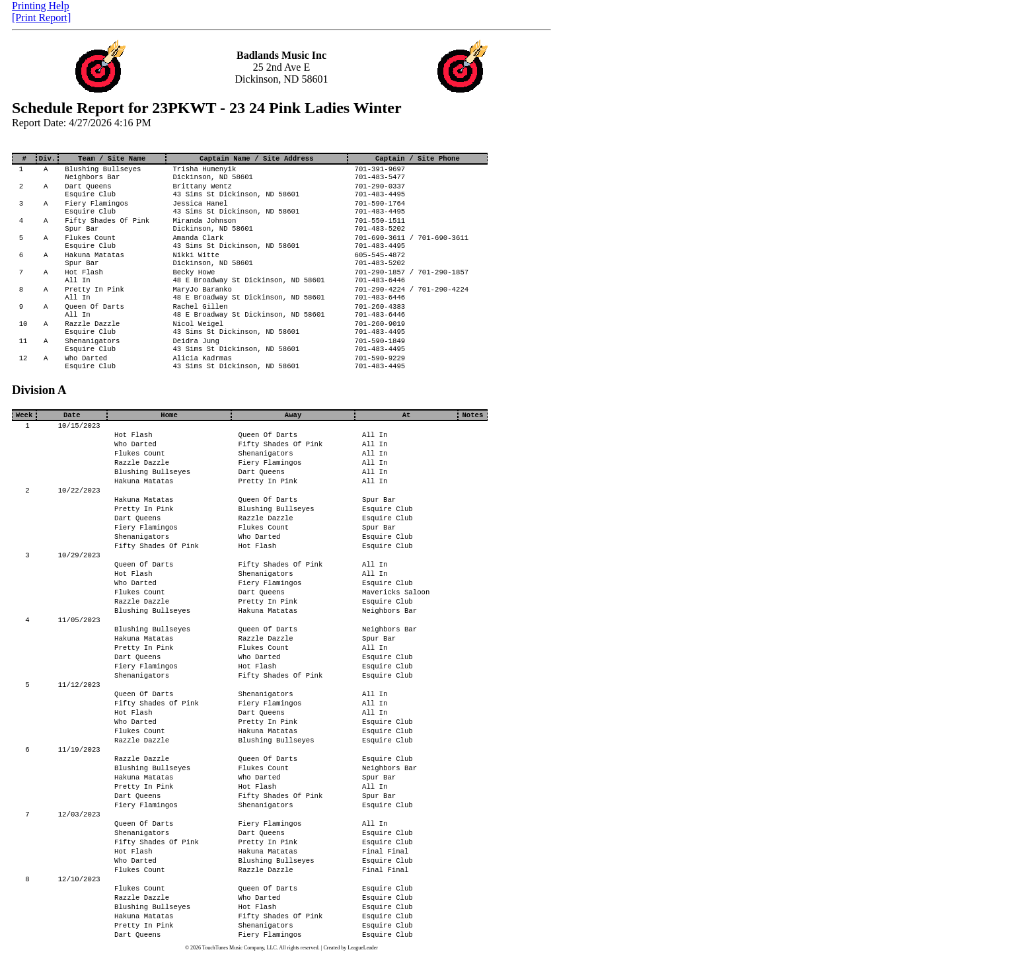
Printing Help (40, 5)
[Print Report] (41, 17)
